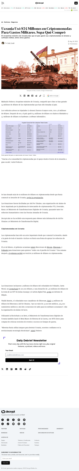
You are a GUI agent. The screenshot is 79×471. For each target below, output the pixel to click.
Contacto (36, 440)
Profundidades (43, 428)
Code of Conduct (22, 442)
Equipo (3, 440)
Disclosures (4, 442)
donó (49, 301)
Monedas (4, 432)
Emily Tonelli (10, 43)
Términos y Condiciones (24, 440)
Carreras (36, 442)
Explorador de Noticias (46, 432)
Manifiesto (4, 445)
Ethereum (56, 247)
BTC (2, 8)
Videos (22, 432)
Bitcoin (49, 247)
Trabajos (36, 445)
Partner (4, 428)
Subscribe (5, 463)
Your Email (9, 350)
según (49, 292)
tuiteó (33, 247)
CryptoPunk (13, 289)
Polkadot (4, 250)
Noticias (22, 428)
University (60, 428)
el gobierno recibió (15, 253)
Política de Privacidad (23, 445)
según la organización (35, 198)
